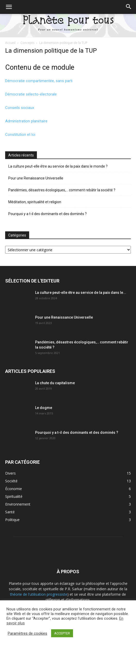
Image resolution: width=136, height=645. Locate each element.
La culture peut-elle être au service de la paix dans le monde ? (58, 166)
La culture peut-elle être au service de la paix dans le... (80, 292)
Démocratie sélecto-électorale (31, 94)
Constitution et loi (20, 134)
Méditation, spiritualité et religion (34, 202)
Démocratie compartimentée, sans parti (39, 80)
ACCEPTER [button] (62, 633)
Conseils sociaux (19, 107)
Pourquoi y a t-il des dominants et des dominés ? (47, 214)
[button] (9, 7)
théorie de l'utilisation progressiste (38, 594)
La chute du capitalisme (55, 383)
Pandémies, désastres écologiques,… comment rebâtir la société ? (61, 190)
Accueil (10, 43)
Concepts (27, 43)
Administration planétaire (26, 121)
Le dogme (43, 408)
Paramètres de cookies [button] (27, 633)
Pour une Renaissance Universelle (35, 178)
